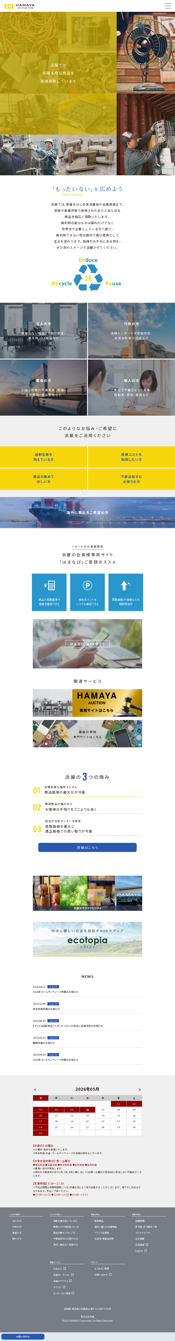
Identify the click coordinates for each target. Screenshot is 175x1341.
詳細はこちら (88, 847)
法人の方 (43, 309)
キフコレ (60, 1287)
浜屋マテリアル (63, 1281)
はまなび (60, 1268)
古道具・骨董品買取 (104, 1238)
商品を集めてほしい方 (43, 457)
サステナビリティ (143, 1232)
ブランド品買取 (101, 1232)
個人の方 (131, 366)
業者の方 (43, 366)
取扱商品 (98, 1220)
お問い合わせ (103, 1274)
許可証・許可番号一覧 (146, 1226)
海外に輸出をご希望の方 (88, 490)
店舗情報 (139, 1220)
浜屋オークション (64, 1274)
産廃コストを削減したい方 (131, 435)
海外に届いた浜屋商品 (105, 1226)
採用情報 (142, 1244)
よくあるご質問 (101, 1268)
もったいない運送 (64, 1293)
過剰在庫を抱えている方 (43, 435)
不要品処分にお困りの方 (132, 457)
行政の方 (131, 309)
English (141, 1251)
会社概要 (139, 1238)
